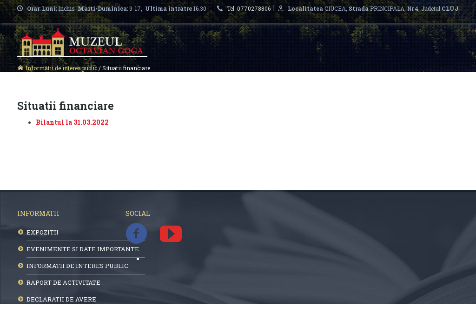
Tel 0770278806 (250, 8)
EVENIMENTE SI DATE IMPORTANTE (82, 249)
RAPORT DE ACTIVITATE (63, 282)
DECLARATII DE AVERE (61, 299)
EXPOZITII (42, 232)
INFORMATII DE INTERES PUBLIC (77, 265)
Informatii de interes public (61, 68)
